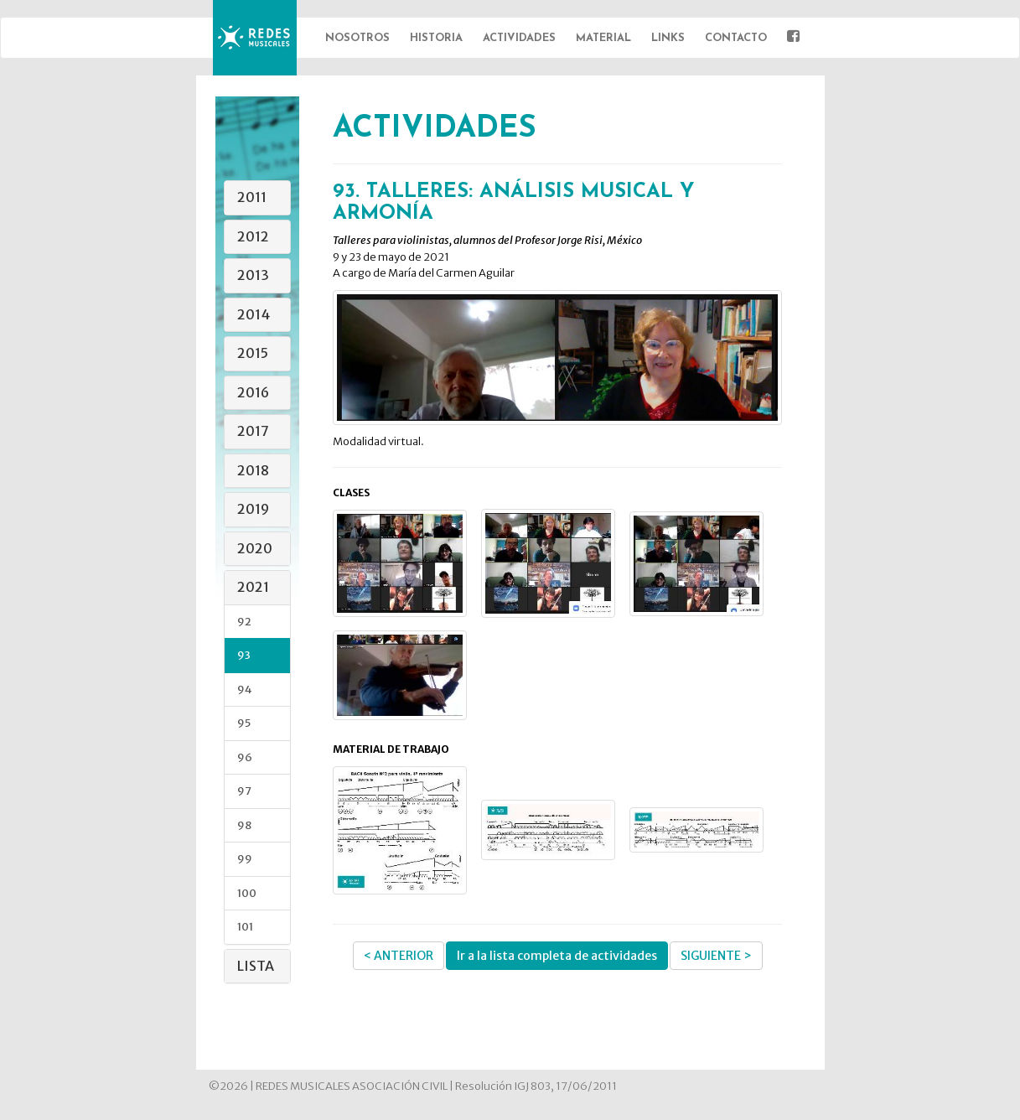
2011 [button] (252, 197)
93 (244, 655)
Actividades (519, 38)
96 (244, 757)
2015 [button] (252, 353)
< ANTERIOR (398, 955)
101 (245, 927)
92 (244, 621)
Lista (255, 965)
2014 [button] (253, 314)
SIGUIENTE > (716, 955)
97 (244, 791)
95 (244, 723)
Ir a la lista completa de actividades (557, 955)
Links (668, 38)
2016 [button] (253, 392)
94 (244, 689)
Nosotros (357, 38)
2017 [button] (253, 431)
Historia (436, 38)
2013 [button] (253, 275)
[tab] (257, 198)
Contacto (736, 38)
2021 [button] (253, 586)
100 (246, 893)
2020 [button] (254, 548)
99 (244, 859)
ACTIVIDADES (434, 129)
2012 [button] (253, 236)
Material (603, 38)
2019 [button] (253, 508)
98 (244, 825)
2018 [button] (253, 470)
